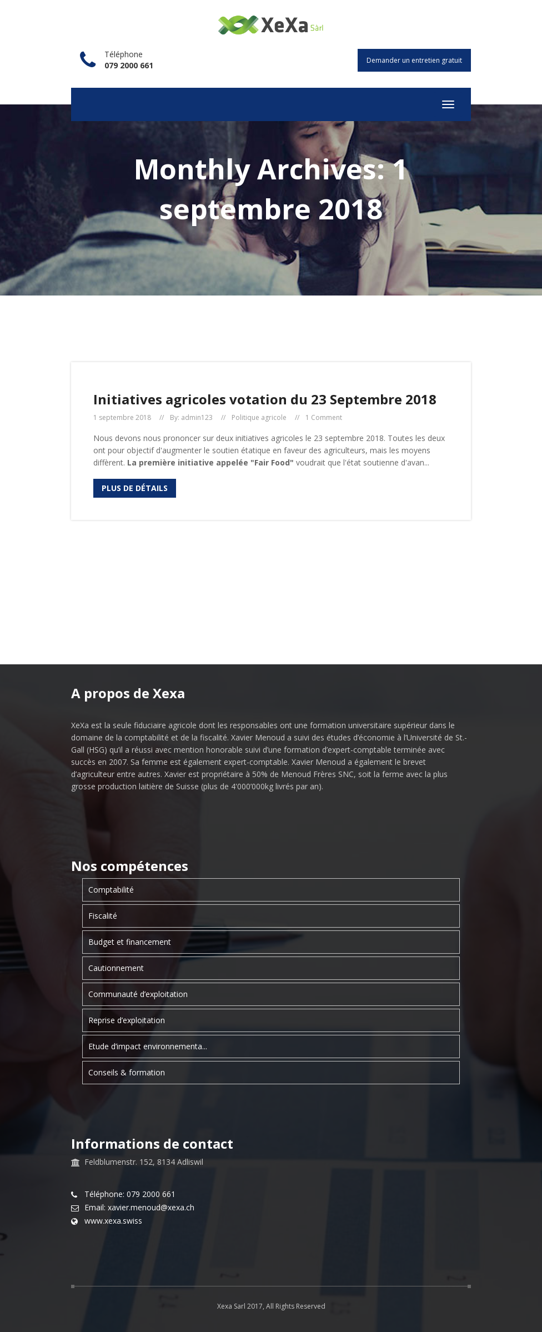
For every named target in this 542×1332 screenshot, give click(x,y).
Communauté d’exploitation (138, 994)
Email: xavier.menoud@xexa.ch (139, 1207)
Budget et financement (129, 942)
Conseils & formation (126, 1072)
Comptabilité (111, 889)
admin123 (197, 417)
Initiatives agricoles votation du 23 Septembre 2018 (264, 399)
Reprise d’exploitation (126, 1020)
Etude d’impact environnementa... (147, 1046)
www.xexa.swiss (113, 1221)
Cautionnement (116, 968)
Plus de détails (135, 488)
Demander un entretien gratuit (414, 60)
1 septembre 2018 (122, 417)
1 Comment (323, 417)
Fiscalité (102, 915)
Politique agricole (259, 417)
